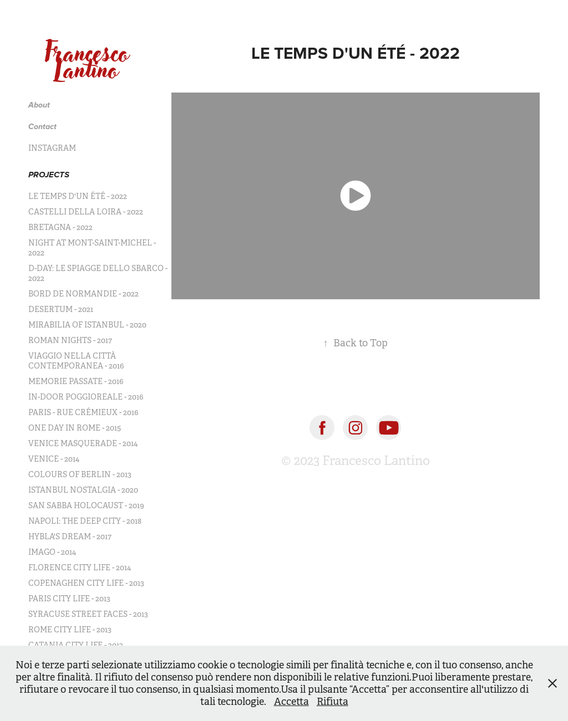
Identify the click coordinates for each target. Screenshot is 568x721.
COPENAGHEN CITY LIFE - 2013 (86, 583)
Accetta (291, 702)
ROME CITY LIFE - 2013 (69, 630)
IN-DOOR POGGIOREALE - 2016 (85, 397)
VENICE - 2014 (53, 459)
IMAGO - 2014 (52, 552)
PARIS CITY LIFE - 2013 (69, 599)
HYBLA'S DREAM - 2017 (69, 536)
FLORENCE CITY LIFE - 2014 (79, 567)
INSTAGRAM (52, 148)
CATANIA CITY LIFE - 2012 (75, 645)
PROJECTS (48, 175)
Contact (42, 127)
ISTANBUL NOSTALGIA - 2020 (83, 490)
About (39, 105)
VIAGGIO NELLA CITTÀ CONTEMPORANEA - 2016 (76, 361)
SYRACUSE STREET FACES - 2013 (88, 614)
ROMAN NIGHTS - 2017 (70, 340)
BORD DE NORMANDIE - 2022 (83, 294)
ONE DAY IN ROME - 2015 (74, 428)
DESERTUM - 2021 (60, 309)
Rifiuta (332, 702)
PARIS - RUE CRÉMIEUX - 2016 (83, 412)
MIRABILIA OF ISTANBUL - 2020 (87, 325)
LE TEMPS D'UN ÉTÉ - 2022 (77, 196)
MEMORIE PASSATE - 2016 (75, 381)
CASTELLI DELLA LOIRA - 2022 (85, 212)
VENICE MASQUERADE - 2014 (83, 443)
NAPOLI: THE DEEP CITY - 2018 (84, 521)
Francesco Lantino (91, 61)
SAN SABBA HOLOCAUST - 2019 (86, 505)
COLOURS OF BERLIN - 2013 (79, 474)
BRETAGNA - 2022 (60, 227)
